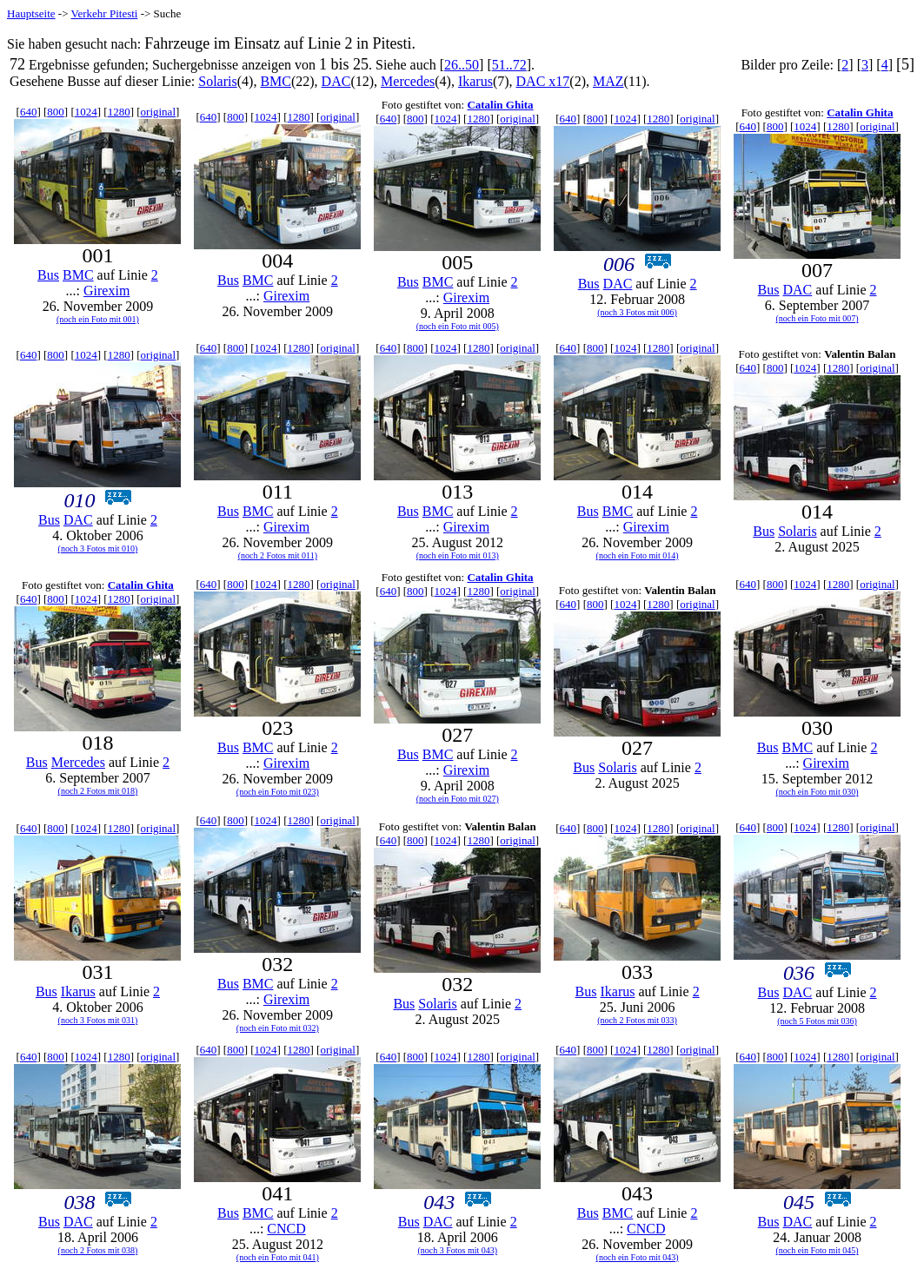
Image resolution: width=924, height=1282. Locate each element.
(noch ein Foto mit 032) (277, 1028)
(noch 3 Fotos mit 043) (457, 1250)
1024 (86, 111)
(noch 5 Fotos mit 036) (817, 1021)
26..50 (461, 64)
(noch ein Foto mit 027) (457, 798)
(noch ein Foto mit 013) (457, 555)
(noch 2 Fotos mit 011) (277, 555)
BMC (275, 81)
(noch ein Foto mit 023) (277, 791)
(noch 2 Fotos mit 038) (98, 1250)
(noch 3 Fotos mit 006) (637, 312)
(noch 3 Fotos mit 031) (98, 1020)
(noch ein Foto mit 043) (637, 1257)
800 (55, 111)
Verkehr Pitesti (104, 13)
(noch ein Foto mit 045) (817, 1250)
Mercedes (408, 81)
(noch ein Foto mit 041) (277, 1257)
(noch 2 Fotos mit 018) (98, 791)
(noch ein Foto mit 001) (98, 319)
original (158, 111)
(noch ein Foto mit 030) (817, 791)
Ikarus (475, 81)
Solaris (217, 81)
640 (28, 111)
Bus (48, 275)
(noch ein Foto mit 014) (637, 555)
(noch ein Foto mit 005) (457, 326)
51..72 (509, 64)
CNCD (286, 1228)
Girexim (106, 290)
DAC (336, 81)
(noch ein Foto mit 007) (817, 318)
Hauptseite (31, 13)
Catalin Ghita (500, 104)
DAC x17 (543, 81)
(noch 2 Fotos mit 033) (637, 1020)
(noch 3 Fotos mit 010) (98, 548)
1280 (119, 111)
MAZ (608, 81)
